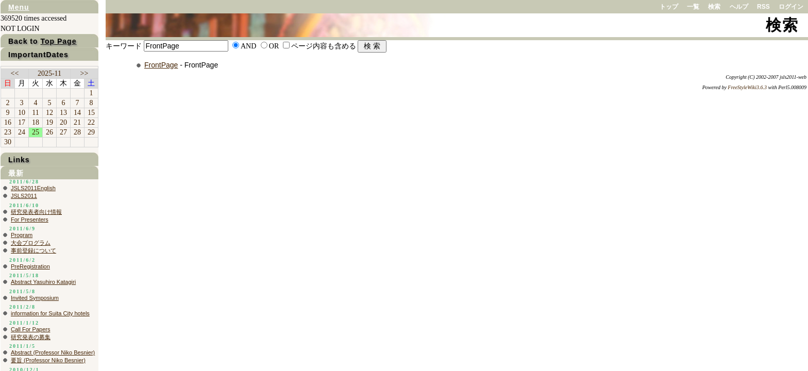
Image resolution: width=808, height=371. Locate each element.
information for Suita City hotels (50, 313)
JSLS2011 (24, 196)
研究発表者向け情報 (36, 212)
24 (21, 132)
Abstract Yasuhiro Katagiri (43, 282)
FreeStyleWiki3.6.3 (747, 87)
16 (7, 122)
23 (7, 132)
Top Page (58, 41)
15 (91, 112)
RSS (763, 6)
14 (77, 112)
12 (49, 112)
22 (91, 122)
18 (35, 122)
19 (49, 122)
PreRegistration (30, 266)
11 (35, 112)
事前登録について (33, 250)
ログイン (791, 6)
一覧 (693, 6)
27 (63, 132)
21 (77, 122)
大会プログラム (30, 243)
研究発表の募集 (30, 337)
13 (63, 112)
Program (21, 235)
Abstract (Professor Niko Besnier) (53, 352)
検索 (714, 6)
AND (248, 46)
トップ (669, 6)
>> (84, 73)
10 (21, 112)
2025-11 (49, 73)
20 (63, 122)
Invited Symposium (35, 298)
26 (49, 132)
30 (7, 142)
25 (35, 132)
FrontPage (161, 65)
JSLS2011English (33, 188)
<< (15, 73)
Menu (18, 7)
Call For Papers (30, 329)
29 (91, 132)
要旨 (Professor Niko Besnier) (48, 360)
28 (77, 132)
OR (274, 46)
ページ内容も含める (323, 46)
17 (21, 122)
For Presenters (29, 219)
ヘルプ (739, 6)
